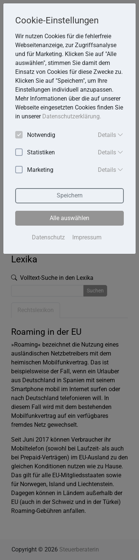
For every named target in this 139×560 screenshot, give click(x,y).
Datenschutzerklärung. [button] (71, 116)
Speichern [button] (70, 195)
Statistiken (35, 152)
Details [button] (110, 134)
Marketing (34, 170)
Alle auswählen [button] (69, 218)
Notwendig (35, 135)
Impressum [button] (87, 237)
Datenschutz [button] (48, 237)
